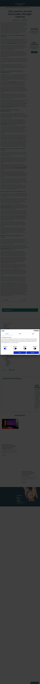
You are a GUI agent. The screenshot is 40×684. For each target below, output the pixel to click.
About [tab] (33, 333)
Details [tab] (20, 333)
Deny (20, 352)
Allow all (32, 352)
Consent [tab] (7, 333)
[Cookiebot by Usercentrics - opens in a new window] (34, 331)
